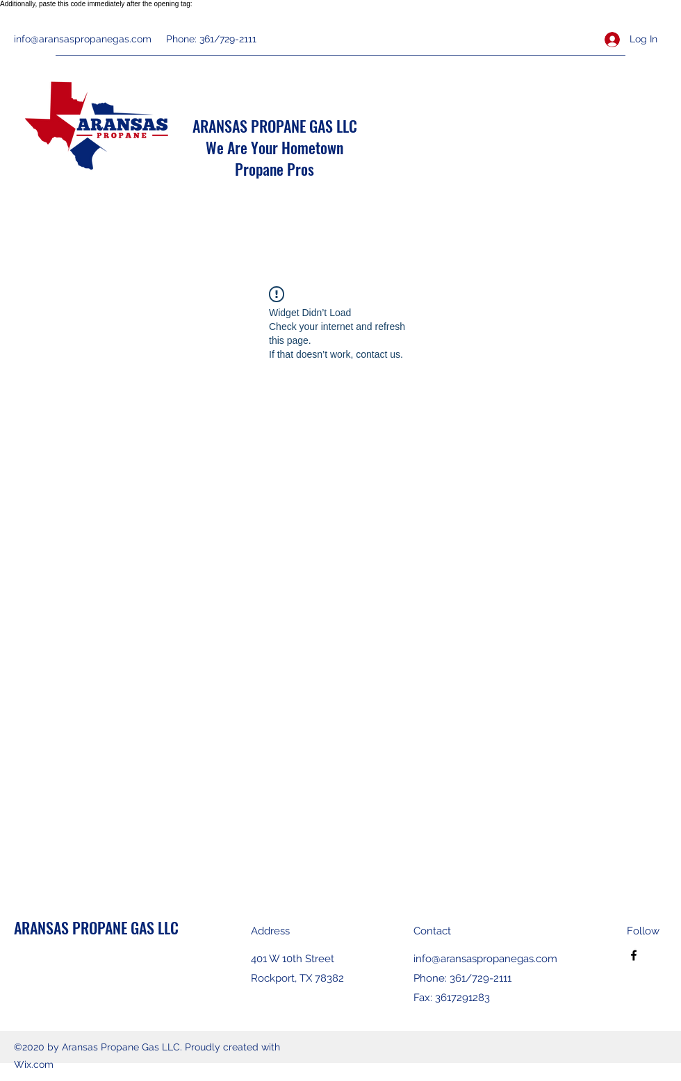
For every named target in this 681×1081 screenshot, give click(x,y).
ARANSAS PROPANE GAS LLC (274, 126)
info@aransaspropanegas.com (82, 38)
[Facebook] (634, 955)
